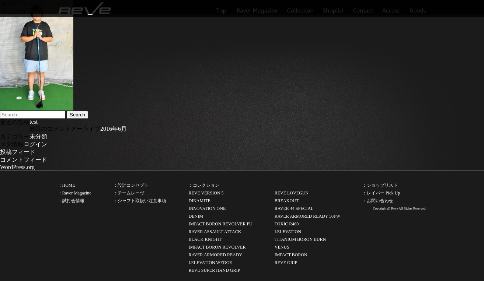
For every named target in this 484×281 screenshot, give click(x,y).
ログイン (35, 144)
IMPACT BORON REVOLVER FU (220, 223)
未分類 (38, 136)
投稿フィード (17, 152)
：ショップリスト (380, 185)
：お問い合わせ (377, 200)
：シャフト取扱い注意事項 (139, 200)
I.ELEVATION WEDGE (210, 262)
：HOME (66, 185)
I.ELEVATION (288, 231)
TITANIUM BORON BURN (300, 239)
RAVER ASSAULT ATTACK (214, 231)
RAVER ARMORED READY (215, 254)
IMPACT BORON (291, 254)
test (33, 122)
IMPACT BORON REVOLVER (217, 247)
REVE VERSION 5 (205, 193)
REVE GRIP (286, 262)
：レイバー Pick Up (381, 193)
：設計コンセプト (131, 185)
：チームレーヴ (128, 193)
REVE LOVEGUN (292, 193)
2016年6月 (113, 129)
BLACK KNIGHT (205, 239)
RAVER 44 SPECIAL (294, 208)
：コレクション (203, 185)
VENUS (282, 247)
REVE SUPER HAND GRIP (214, 270)
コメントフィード (23, 160)
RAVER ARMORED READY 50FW (307, 216)
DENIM (195, 216)
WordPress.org (17, 167)
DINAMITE (199, 200)
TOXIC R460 (287, 223)
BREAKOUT (287, 200)
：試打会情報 (71, 200)
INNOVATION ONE (207, 208)
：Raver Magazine (74, 193)
